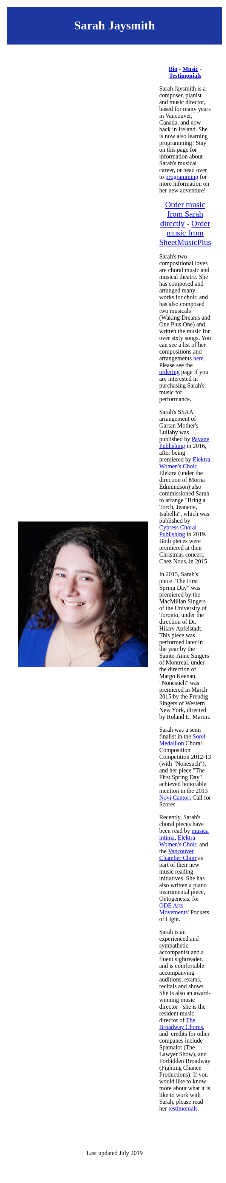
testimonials (182, 1108)
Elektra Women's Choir (184, 462)
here (198, 358)
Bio (173, 69)
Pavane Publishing (184, 442)
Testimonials (185, 75)
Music (190, 69)
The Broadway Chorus (181, 1023)
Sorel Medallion (182, 739)
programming (181, 177)
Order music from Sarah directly (182, 214)
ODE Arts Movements (173, 908)
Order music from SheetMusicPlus (185, 233)
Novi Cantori (175, 797)
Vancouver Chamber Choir (178, 854)
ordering (169, 372)
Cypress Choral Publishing (178, 530)
